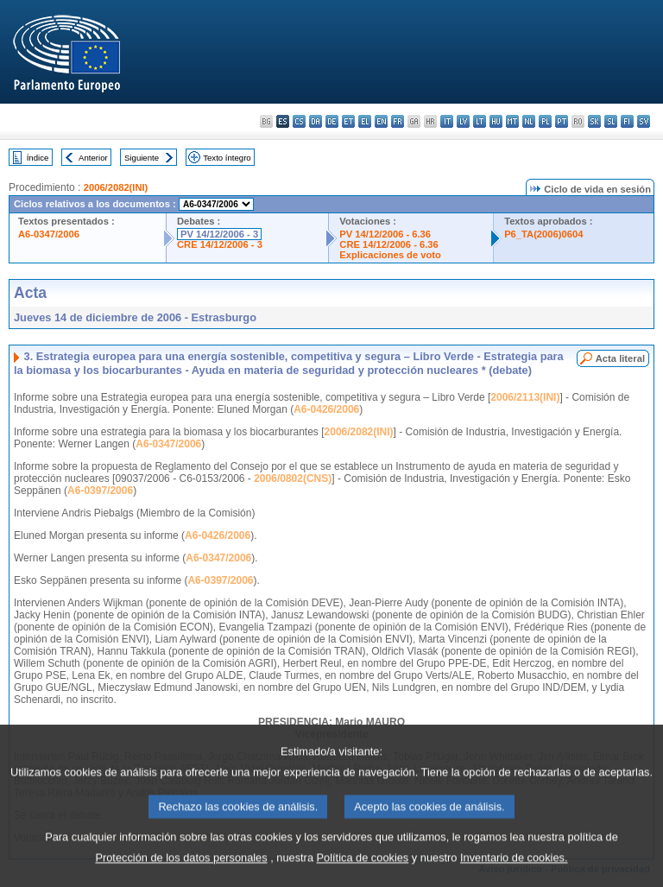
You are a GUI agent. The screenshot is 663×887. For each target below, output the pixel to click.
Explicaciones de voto (390, 255)
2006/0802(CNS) (293, 478)
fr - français (397, 121)
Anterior (93, 157)
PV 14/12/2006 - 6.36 (385, 234)
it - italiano (446, 121)
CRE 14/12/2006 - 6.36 (388, 244)
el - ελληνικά (364, 121)
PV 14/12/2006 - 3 (219, 234)
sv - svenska (643, 121)
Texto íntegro (226, 157)
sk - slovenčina (594, 121)
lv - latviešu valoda (463, 121)
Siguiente (141, 157)
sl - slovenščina (610, 121)
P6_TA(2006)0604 (543, 234)
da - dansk (315, 121)
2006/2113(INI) (524, 397)
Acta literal (620, 358)
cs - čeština (299, 121)
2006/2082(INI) (116, 187)
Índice (38, 157)
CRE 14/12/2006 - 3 (219, 244)
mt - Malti (512, 121)
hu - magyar (495, 121)
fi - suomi (627, 121)
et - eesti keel (348, 121)
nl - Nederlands (528, 121)
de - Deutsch (331, 121)
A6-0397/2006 (100, 491)
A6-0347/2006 (48, 234)
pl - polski (545, 121)
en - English (381, 121)
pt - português (561, 121)
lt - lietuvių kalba (479, 121)
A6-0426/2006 (326, 409)
